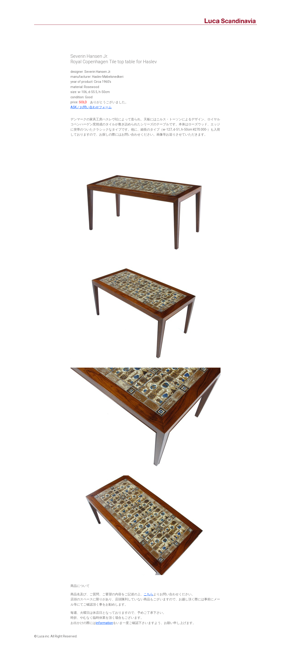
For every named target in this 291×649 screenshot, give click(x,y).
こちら (148, 594)
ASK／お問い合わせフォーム (91, 107)
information (104, 623)
